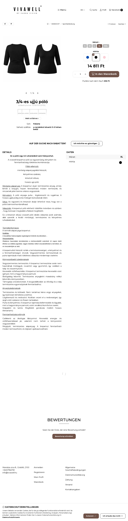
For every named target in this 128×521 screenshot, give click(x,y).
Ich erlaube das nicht (113, 518)
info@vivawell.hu (9, 473)
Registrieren (39, 472)
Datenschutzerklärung (75, 475)
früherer (112, 24)
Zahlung (68, 480)
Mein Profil (38, 477)
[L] (94, 46)
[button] (62, 9)
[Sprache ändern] (82, 9)
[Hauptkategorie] (47, 24)
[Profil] (103, 9)
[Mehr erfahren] (32, 118)
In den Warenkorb (104, 74)
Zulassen (91, 518)
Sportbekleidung (68, 24)
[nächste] (37, 93)
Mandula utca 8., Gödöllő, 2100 (15, 467)
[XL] (99, 46)
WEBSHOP (55, 24)
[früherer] (26, 93)
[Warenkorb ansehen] (116, 9)
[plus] (85, 74)
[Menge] (80, 74)
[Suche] (93, 9)
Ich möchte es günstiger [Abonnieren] (87, 143)
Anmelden (38, 467)
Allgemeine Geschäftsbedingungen (75, 468)
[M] (90, 46)
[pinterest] (11, 23)
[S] (85, 46)
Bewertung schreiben (64, 436)
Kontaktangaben (72, 489)
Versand (68, 485)
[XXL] (106, 46)
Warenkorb (39, 482)
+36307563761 (8, 470)
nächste (122, 24)
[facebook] (5, 23)
